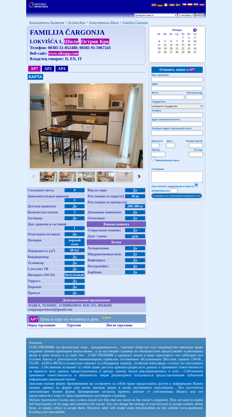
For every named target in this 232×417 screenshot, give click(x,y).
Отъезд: (198, 150)
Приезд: (155, 150)
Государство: (158, 101)
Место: (155, 93)
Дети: (170, 141)
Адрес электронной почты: (166, 119)
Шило (71, 41)
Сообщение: (158, 169)
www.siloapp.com (63, 53)
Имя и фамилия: (160, 75)
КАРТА (35, 76)
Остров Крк (95, 41)
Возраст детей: (194, 141)
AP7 (34, 68)
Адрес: (155, 84)
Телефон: (156, 110)
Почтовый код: (195, 93)
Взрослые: (157, 141)
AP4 (61, 68)
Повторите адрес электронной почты (171, 128)
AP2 (48, 68)
